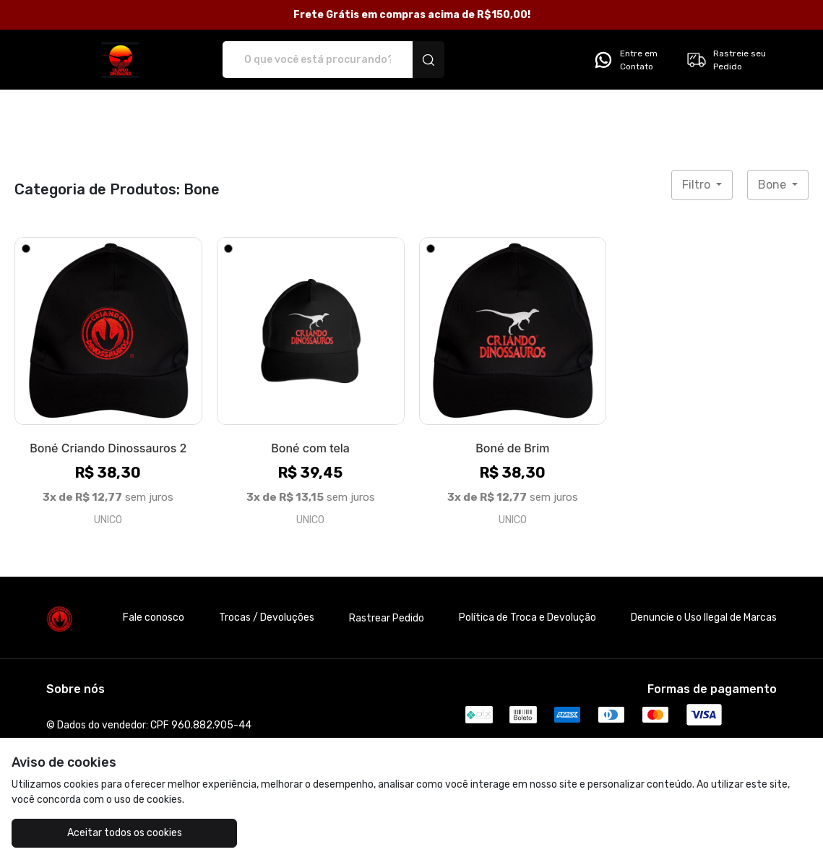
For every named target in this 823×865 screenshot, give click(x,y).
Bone (773, 184)
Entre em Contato (625, 60)
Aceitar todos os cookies (111, 833)
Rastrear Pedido (386, 618)
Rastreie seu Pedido (726, 60)
